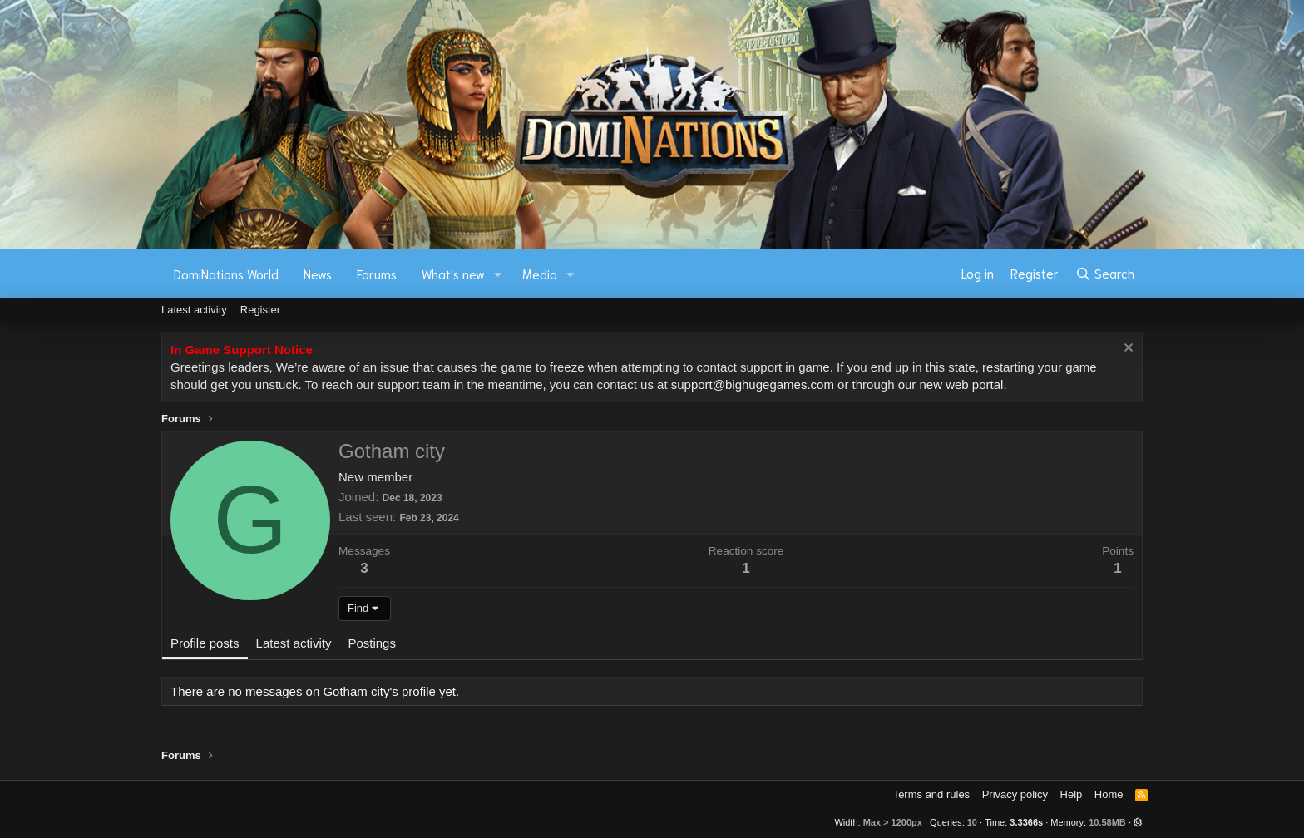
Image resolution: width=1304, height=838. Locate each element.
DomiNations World (226, 273)
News (318, 273)
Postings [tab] (372, 643)
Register (260, 309)
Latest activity (194, 309)
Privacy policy (1015, 794)
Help (1071, 794)
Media (539, 273)
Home (1109, 794)
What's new (453, 273)
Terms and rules (931, 794)
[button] (498, 274)
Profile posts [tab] (205, 643)
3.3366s (1026, 822)
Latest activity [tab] (294, 643)
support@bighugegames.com (752, 384)
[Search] (1105, 273)
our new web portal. (952, 384)
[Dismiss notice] (1126, 349)
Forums (377, 273)
